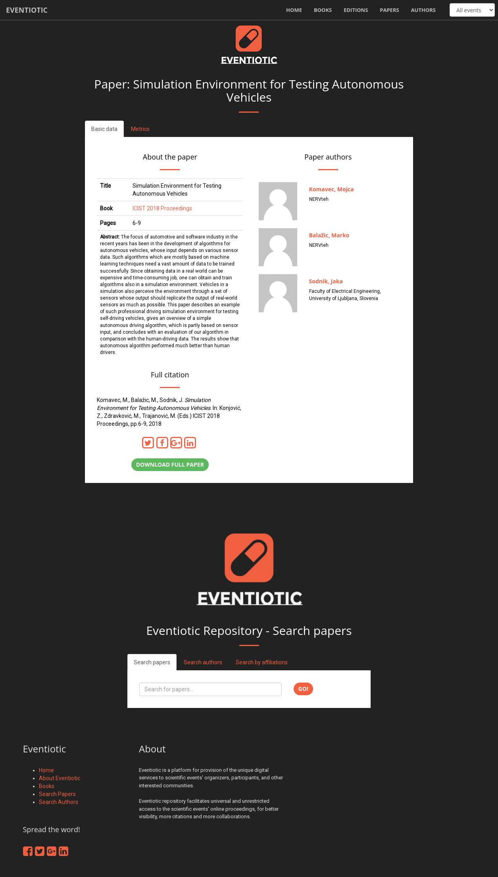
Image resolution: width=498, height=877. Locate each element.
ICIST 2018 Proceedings (162, 208)
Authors (423, 9)
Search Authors (58, 802)
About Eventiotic (59, 778)
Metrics (140, 129)
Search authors (203, 662)
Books (323, 9)
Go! (303, 688)
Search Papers (57, 794)
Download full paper (170, 464)
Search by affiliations (262, 662)
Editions (356, 9)
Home (294, 9)
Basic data (104, 129)
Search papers (152, 662)
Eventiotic (27, 10)
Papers (389, 9)
